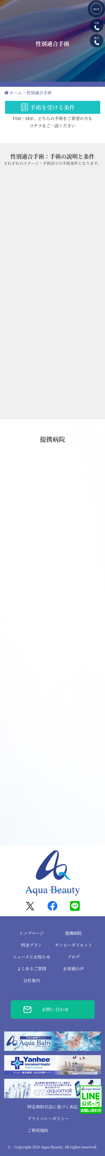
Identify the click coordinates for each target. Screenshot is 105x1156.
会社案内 (31, 980)
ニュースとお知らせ (31, 957)
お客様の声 (73, 968)
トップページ (31, 933)
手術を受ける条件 (52, 107)
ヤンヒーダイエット (73, 945)
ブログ (73, 957)
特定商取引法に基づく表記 (52, 1107)
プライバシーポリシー (48, 1118)
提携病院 (73, 933)
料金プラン (31, 945)
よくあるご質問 (31, 968)
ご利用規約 (37, 1130)
